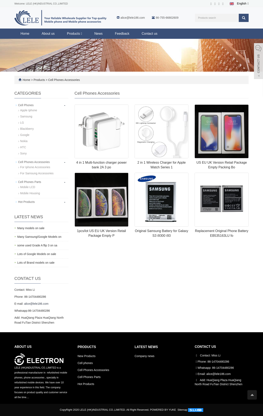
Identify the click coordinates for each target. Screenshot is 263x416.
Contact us (149, 33)
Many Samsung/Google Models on (39, 236)
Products (74, 33)
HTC (23, 147)
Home (25, 33)
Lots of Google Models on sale (36, 254)
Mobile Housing (30, 193)
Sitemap (182, 409)
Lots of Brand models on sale (35, 262)
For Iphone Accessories (35, 167)
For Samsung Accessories (37, 173)
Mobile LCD (27, 187)
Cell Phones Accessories (63, 80)
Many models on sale (30, 228)
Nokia (24, 141)
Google (24, 135)
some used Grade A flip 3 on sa (37, 245)
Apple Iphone (28, 110)
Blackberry (27, 128)
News (98, 33)
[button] (81, 33)
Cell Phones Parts (29, 182)
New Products (87, 356)
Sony (23, 153)
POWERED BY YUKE (163, 409)
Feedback (122, 33)
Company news (145, 356)
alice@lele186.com (133, 17)
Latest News (146, 347)
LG (22, 122)
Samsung (26, 116)
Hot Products (26, 201)
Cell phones (85, 363)
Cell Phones (26, 105)
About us (48, 33)
